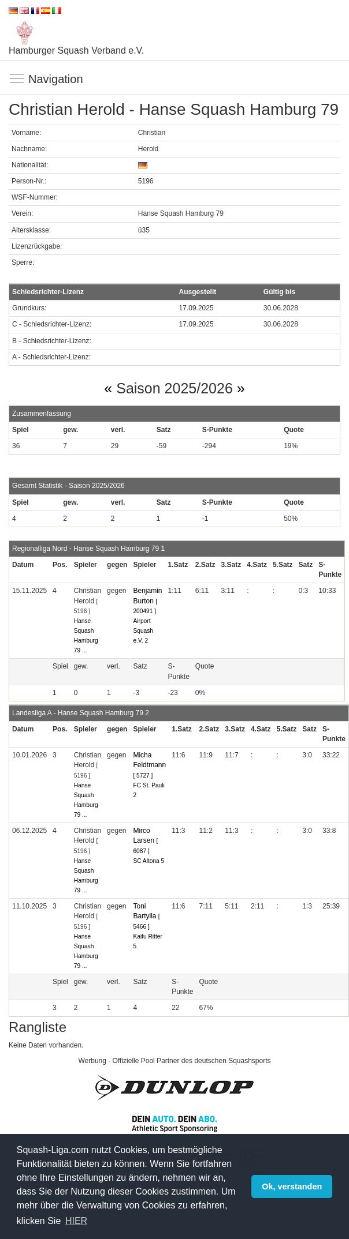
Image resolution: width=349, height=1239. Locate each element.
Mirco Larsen (145, 840)
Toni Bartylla (146, 915)
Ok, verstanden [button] (292, 1186)
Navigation (17, 79)
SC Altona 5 (148, 861)
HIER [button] (76, 1221)
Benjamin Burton (147, 600)
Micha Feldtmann (149, 764)
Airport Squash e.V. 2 (143, 631)
